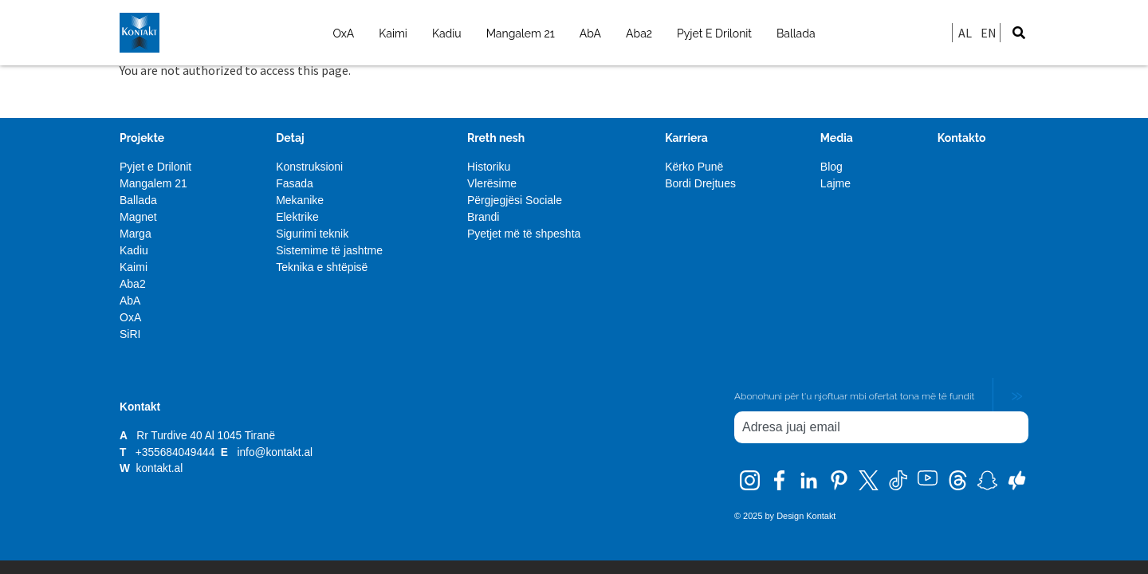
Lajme (835, 183)
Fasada (294, 183)
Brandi (483, 216)
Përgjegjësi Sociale (514, 200)
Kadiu (447, 33)
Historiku (488, 166)
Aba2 (639, 33)
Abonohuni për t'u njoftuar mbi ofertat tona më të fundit (854, 396)
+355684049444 (177, 452)
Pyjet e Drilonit (155, 166)
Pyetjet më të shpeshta (523, 233)
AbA (590, 33)
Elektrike (297, 216)
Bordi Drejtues (700, 183)
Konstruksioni (309, 166)
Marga (135, 233)
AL (965, 33)
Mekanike (300, 200)
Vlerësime (492, 183)
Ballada (796, 33)
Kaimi (393, 33)
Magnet (138, 216)
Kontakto (962, 138)
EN (989, 33)
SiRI (130, 334)
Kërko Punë (694, 166)
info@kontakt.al (275, 452)
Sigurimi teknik (312, 233)
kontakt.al (159, 468)
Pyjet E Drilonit (714, 33)
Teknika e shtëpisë (322, 267)
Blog (831, 166)
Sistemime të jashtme (329, 250)
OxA (343, 33)
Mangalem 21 (520, 33)
